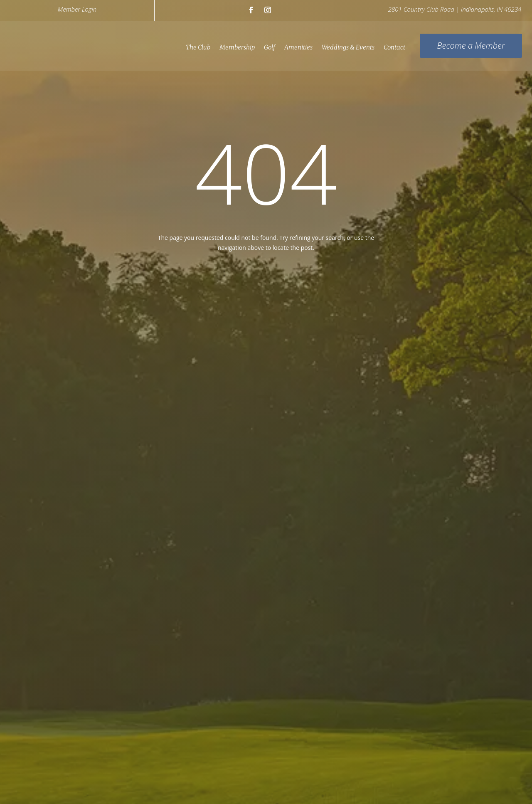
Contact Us (122, 786)
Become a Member (470, 45)
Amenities (298, 47)
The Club (197, 47)
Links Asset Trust (249, 769)
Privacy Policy (58, 786)
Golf (269, 47)
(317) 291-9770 (180, 653)
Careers (91, 786)
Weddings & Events (347, 47)
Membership (236, 47)
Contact (394, 47)
